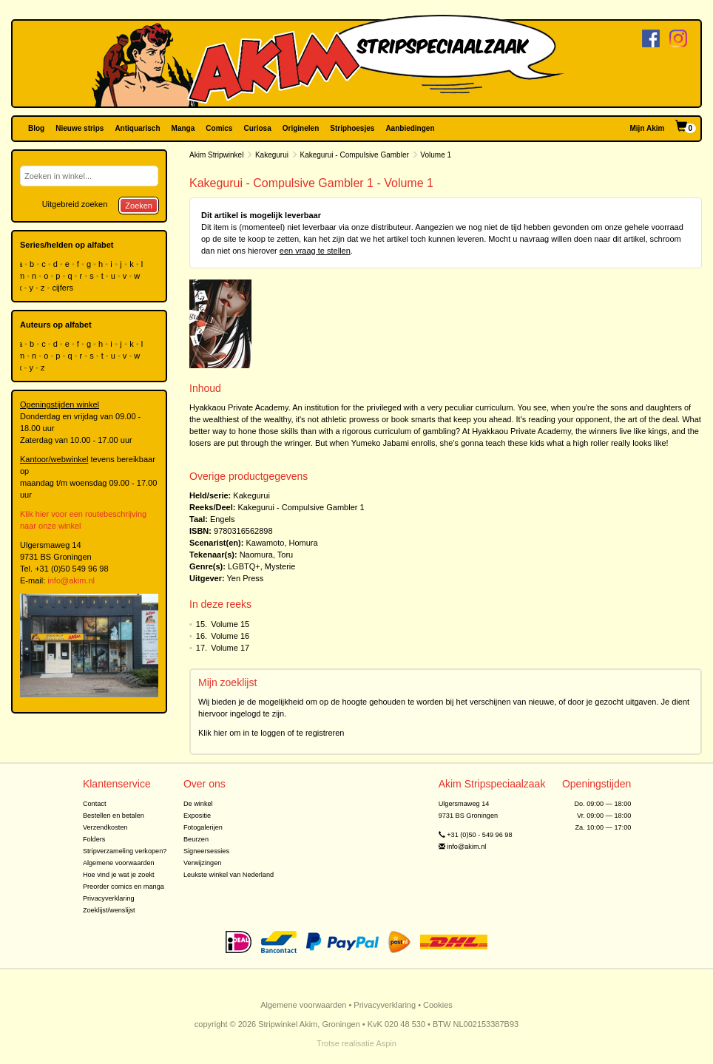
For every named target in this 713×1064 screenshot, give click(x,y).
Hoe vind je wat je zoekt (119, 874)
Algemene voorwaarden (119, 863)
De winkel (198, 803)
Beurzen (196, 839)
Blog (36, 128)
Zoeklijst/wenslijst (109, 910)
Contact (95, 803)
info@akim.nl (71, 580)
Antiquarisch (137, 128)
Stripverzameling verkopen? (125, 851)
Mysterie (280, 566)
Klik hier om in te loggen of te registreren (271, 732)
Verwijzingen (202, 863)
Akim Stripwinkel (216, 155)
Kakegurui (271, 155)
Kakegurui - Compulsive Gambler (354, 155)
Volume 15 (230, 624)
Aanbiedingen (409, 128)
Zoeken (138, 205)
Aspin (386, 1043)
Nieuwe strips (79, 128)
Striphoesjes (352, 128)
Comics (219, 128)
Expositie (197, 815)
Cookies (438, 1004)
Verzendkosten (105, 827)
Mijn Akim (647, 128)
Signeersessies (206, 851)
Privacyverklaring (109, 898)
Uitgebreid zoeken (75, 204)
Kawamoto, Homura (281, 542)
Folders (94, 839)
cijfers (63, 287)
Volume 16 (230, 635)
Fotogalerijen (203, 827)
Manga (183, 128)
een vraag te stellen (315, 250)
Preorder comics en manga (123, 886)
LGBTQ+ (244, 566)
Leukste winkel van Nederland (228, 874)
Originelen (301, 128)
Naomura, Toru (267, 554)
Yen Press (245, 578)
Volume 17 (230, 647)
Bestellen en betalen (113, 815)
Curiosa (257, 128)
